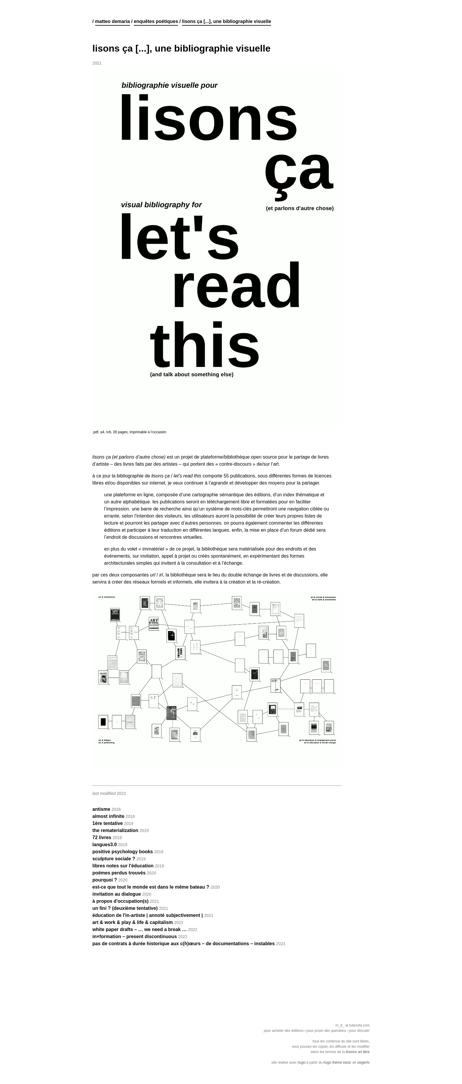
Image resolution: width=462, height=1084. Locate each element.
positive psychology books (123, 851)
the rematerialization (115, 830)
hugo (302, 1062)
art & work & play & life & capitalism (133, 922)
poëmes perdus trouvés (119, 872)
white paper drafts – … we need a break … (140, 929)
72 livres (102, 837)
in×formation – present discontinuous (135, 936)
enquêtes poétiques (156, 21)
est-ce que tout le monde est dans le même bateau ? (151, 886)
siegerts (363, 1062)
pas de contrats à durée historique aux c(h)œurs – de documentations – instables (184, 943)
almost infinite (108, 816)
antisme (101, 809)
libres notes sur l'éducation (123, 865)
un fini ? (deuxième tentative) (125, 908)
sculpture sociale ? (114, 858)
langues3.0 (105, 844)
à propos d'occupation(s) (120, 901)
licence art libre (358, 1052)
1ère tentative (108, 823)
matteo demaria (112, 21)
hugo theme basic (338, 1062)
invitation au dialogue (117, 894)
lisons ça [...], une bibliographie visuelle (226, 21)
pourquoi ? (105, 879)
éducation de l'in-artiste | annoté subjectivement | (148, 915)
